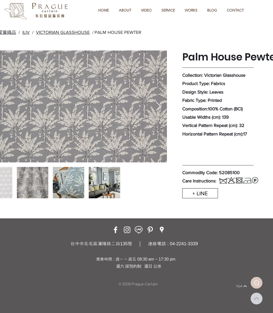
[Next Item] (158, 106)
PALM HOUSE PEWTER (118, 32)
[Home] (27, 279)
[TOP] (241, 286)
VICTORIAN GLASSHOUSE (63, 32)
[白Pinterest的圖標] (150, 229)
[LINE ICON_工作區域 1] (138, 229)
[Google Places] (161, 229)
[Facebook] (115, 229)
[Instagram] (127, 229)
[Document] (256, 283)
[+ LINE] (200, 193)
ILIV (26, 32)
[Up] (256, 298)
